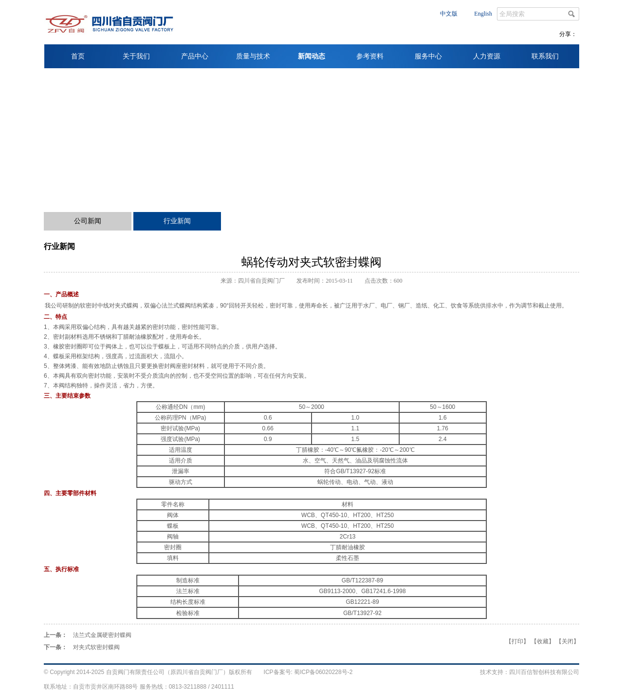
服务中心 (428, 56)
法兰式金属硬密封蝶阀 (102, 635)
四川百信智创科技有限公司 (544, 672)
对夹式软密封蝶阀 (96, 647)
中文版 (449, 13)
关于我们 (136, 56)
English (483, 13)
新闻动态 (311, 56)
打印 (517, 641)
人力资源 (486, 56)
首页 (78, 56)
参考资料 (370, 56)
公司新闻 (87, 221)
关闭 (567, 641)
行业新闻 (177, 221)
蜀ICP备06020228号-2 (322, 672)
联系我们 (545, 56)
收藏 (543, 641)
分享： (568, 34)
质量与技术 (253, 56)
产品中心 (194, 56)
